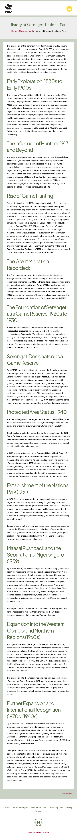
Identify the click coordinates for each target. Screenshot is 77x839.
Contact (44, 811)
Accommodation (44, 808)
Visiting (32, 811)
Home (9, 808)
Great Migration (64, 808)
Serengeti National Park (38, 832)
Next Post (68, 794)
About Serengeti (24, 808)
